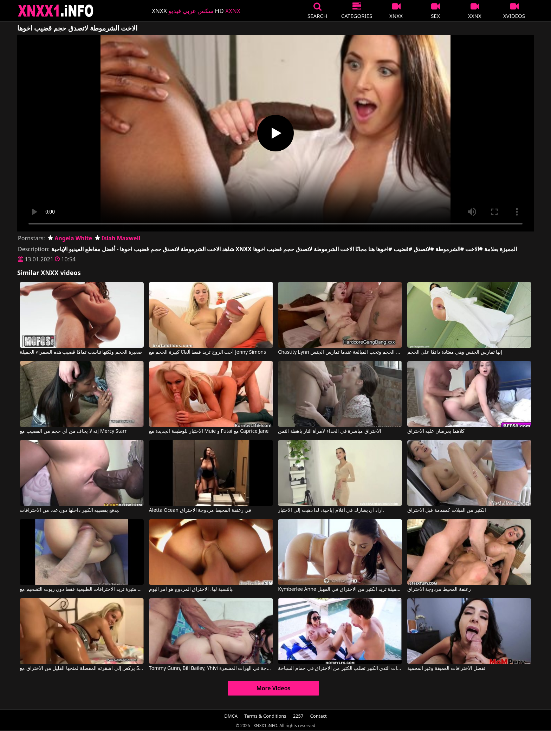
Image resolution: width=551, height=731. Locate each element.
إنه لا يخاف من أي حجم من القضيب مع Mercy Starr (73, 431)
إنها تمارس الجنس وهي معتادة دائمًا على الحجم (454, 352)
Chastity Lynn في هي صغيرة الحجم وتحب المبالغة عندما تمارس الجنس (340, 352)
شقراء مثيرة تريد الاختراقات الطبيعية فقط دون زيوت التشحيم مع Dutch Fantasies (82, 589)
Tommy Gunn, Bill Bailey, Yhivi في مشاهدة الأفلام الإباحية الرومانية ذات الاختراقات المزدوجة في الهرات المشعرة (211, 668)
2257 (298, 716)
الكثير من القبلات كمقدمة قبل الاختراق (446, 510)
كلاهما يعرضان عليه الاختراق (436, 431)
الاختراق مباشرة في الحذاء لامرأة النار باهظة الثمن (329, 431)
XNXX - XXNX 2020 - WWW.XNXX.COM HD (56, 11)
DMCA (231, 716)
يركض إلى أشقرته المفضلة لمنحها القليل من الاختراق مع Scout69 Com (82, 668)
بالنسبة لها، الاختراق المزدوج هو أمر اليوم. (191, 589)
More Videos (274, 688)
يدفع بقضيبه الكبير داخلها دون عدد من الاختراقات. (69, 510)
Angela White (70, 238)
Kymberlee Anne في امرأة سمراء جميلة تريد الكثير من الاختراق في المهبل (340, 589)
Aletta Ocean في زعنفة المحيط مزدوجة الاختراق (200, 510)
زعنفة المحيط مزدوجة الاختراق (439, 589)
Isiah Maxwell (117, 238)
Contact (318, 716)
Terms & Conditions (265, 716)
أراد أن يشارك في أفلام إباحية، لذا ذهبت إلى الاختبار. (331, 510)
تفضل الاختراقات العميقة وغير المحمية (446, 668)
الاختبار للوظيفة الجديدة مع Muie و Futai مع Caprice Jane (209, 431)
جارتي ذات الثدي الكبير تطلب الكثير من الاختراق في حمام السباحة (340, 668)
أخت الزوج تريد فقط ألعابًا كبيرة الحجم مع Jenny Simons (207, 352)
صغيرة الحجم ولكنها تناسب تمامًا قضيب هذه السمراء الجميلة (81, 352)
